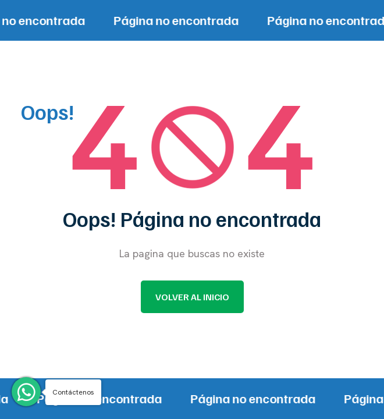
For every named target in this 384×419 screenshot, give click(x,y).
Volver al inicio (192, 297)
